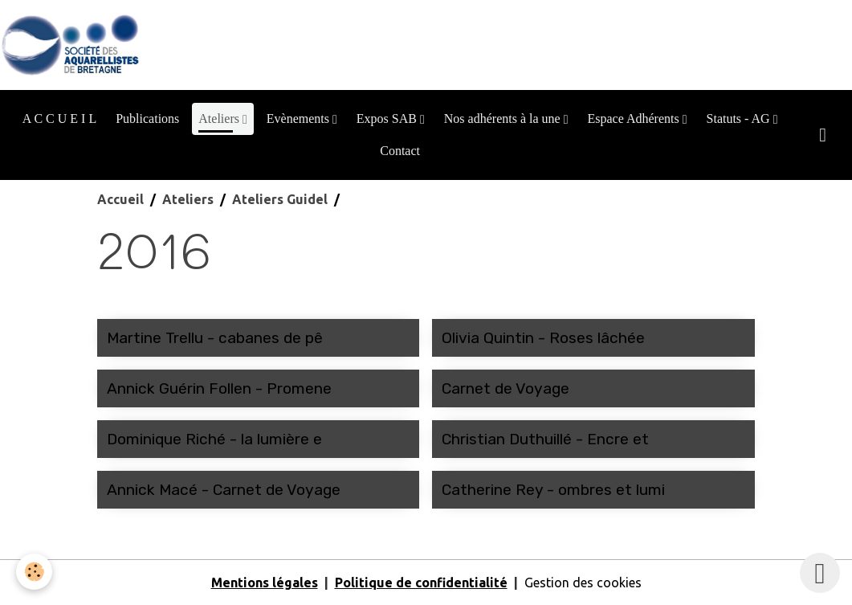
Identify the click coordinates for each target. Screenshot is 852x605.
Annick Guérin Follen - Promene (219, 388)
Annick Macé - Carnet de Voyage (223, 489)
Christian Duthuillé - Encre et (545, 439)
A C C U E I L (59, 118)
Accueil (120, 199)
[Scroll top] (820, 573)
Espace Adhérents (635, 118)
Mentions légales (264, 582)
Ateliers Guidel (280, 199)
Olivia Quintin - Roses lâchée (543, 338)
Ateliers (220, 118)
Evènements (299, 118)
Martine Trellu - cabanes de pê (215, 338)
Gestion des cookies (583, 582)
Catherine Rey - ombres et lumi (553, 489)
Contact (400, 150)
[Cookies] (34, 572)
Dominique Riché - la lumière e (214, 439)
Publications (147, 118)
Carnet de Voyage (505, 388)
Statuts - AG (740, 118)
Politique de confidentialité (421, 582)
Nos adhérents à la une (504, 118)
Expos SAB (388, 118)
